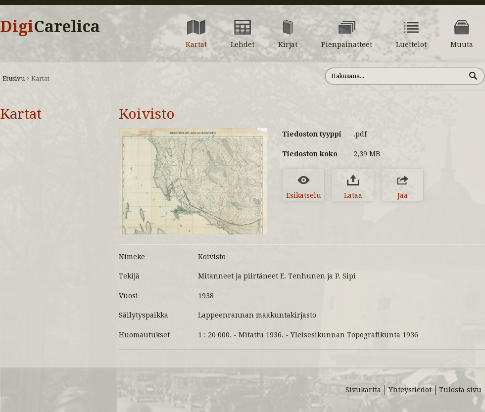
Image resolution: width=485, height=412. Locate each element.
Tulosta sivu (460, 390)
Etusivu (13, 78)
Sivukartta (363, 390)
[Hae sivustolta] (395, 76)
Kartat (21, 114)
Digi (50, 26)
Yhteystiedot (410, 390)
